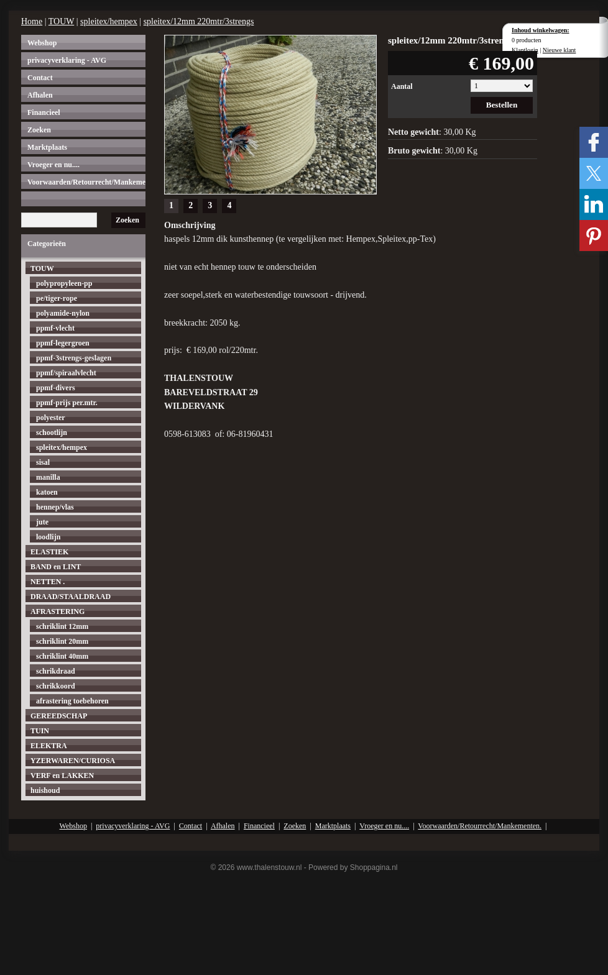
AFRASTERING (57, 611)
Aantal (402, 86)
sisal (43, 462)
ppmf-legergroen (63, 343)
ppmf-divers (55, 387)
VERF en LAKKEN (62, 775)
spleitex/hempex (108, 21)
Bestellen (502, 104)
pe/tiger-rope (56, 298)
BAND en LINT (55, 566)
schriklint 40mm (62, 656)
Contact (40, 77)
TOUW (61, 21)
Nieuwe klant (559, 50)
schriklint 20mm (62, 641)
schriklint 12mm (62, 626)
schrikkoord (55, 686)
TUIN (39, 730)
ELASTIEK (49, 551)
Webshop (42, 43)
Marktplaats (47, 147)
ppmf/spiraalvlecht (66, 372)
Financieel (43, 112)
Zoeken (39, 130)
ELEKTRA (48, 745)
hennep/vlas (55, 507)
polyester (50, 417)
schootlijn (51, 432)
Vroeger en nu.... (53, 164)
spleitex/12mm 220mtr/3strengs (199, 21)
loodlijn (48, 537)
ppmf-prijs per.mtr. (67, 402)
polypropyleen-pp (64, 283)
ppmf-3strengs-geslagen (73, 358)
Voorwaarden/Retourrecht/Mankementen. (86, 182)
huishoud (45, 790)
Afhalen (40, 95)
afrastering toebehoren (72, 701)
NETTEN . (47, 581)
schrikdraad (55, 671)
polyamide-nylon (63, 313)
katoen (47, 492)
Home (31, 21)
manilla (48, 477)
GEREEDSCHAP (58, 716)
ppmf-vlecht (55, 328)
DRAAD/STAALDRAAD (70, 596)
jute (42, 522)
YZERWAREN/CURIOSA (72, 760)
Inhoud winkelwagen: (540, 30)
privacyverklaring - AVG (66, 60)
